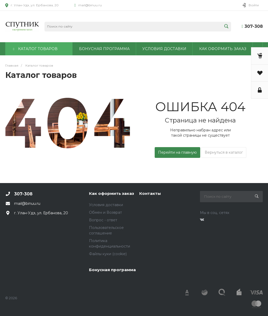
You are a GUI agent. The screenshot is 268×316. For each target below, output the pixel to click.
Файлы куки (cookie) (108, 253)
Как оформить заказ (111, 193)
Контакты (150, 193)
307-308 (253, 26)
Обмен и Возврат (105, 212)
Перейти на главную (177, 152)
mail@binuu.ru (90, 5)
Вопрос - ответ (103, 220)
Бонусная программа (112, 269)
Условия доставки (106, 204)
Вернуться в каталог (224, 152)
